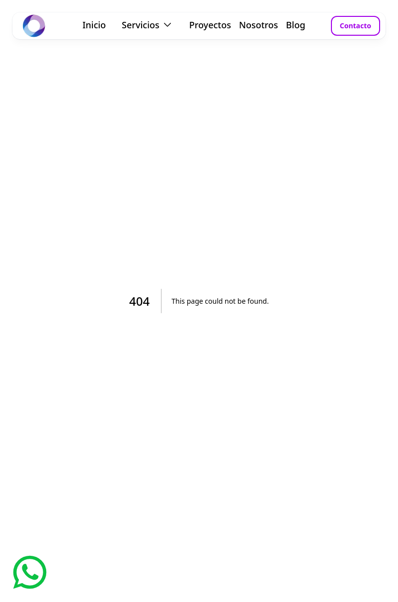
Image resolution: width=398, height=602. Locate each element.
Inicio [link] (94, 25)
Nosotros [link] (258, 25)
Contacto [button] (355, 25)
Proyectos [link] (210, 25)
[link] (34, 26)
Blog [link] (296, 25)
